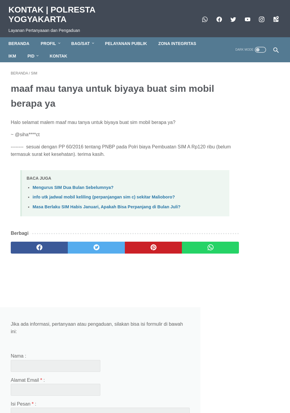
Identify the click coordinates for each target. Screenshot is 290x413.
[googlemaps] (272, 15)
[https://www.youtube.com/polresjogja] (244, 15)
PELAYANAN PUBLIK (128, 37)
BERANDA (21, 37)
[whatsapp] (202, 15)
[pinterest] (122, 251)
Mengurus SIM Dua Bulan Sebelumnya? (73, 184)
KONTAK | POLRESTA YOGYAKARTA (54, 10)
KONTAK (61, 50)
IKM (15, 50)
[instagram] (258, 15)
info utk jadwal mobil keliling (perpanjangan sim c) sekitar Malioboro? (104, 193)
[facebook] (216, 15)
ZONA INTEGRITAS (180, 37)
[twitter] (230, 15)
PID (33, 50)
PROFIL (50, 37)
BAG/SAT (82, 37)
